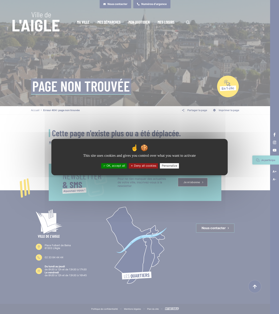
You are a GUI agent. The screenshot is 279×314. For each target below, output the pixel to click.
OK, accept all (114, 166)
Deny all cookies (143, 166)
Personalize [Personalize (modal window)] (169, 166)
